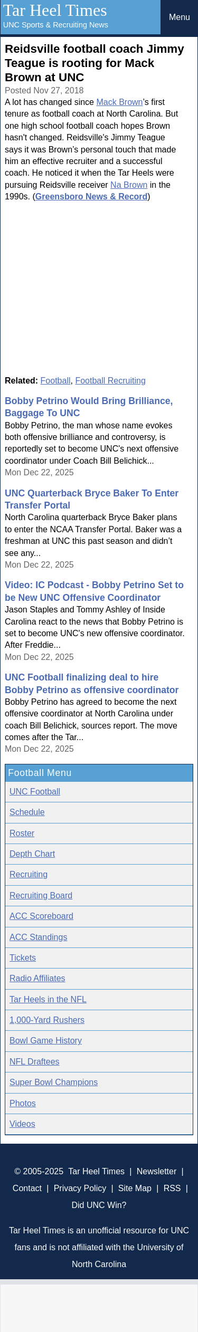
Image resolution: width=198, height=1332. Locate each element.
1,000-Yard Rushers (47, 1019)
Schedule (27, 812)
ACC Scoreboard (41, 916)
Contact (27, 1188)
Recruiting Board (41, 895)
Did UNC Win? (98, 1205)
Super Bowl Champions (54, 1082)
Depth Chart (32, 853)
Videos (22, 1123)
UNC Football (35, 791)
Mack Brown (119, 102)
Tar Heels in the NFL (48, 999)
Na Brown (128, 184)
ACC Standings (38, 937)
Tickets (23, 957)
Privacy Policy (80, 1188)
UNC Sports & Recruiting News (55, 25)
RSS (172, 1188)
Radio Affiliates (37, 978)
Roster (22, 833)
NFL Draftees (35, 1061)
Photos (23, 1103)
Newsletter (157, 1171)
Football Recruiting (110, 380)
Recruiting (29, 874)
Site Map (135, 1188)
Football (56, 380)
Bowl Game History (46, 1040)
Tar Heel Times (55, 10)
